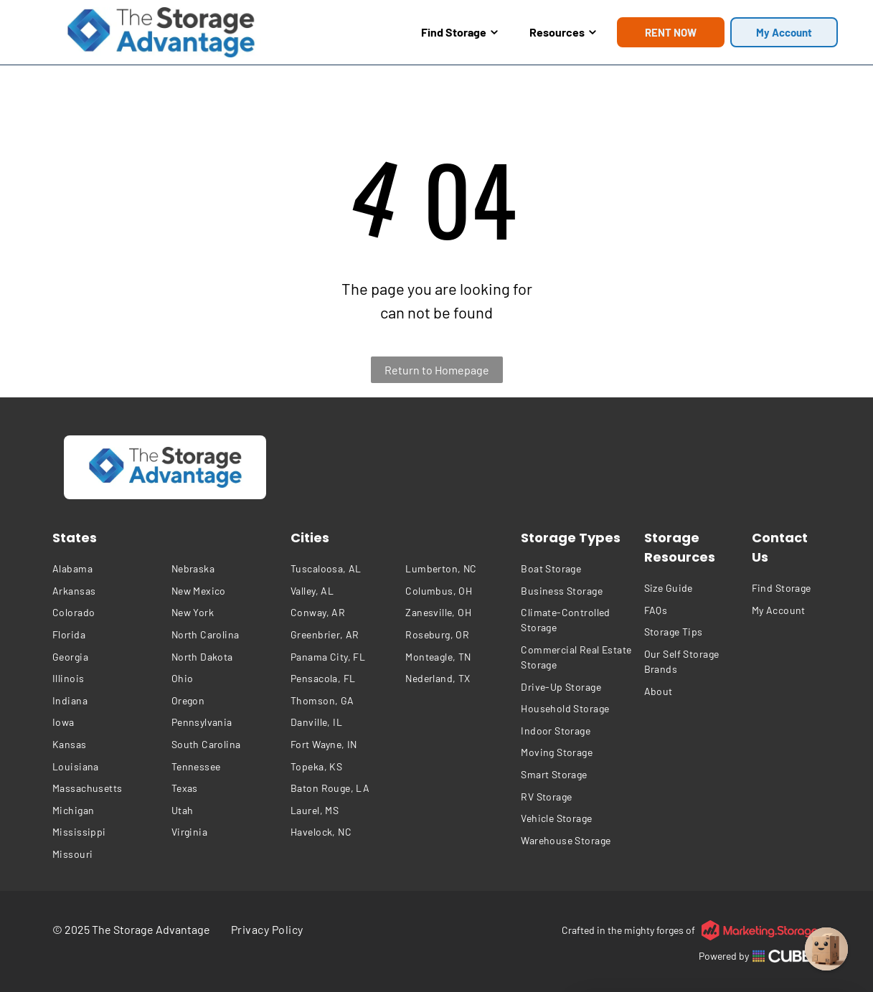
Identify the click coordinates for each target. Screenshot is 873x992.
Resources (562, 32)
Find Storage (459, 32)
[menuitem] (108, 569)
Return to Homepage (436, 370)
